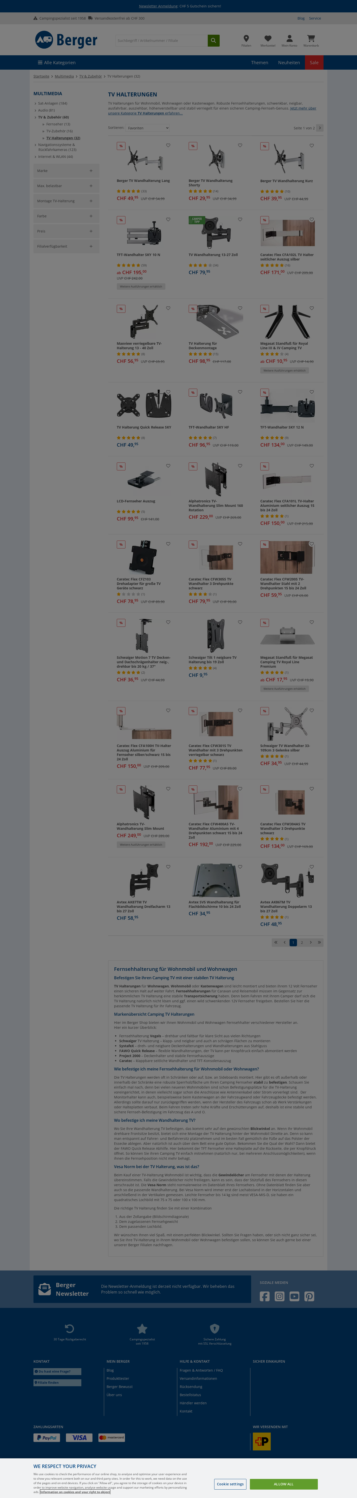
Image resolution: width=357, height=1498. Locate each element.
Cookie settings (230, 1484)
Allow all (284, 1484)
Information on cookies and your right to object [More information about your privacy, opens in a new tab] (75, 1492)
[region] (178, 1478)
